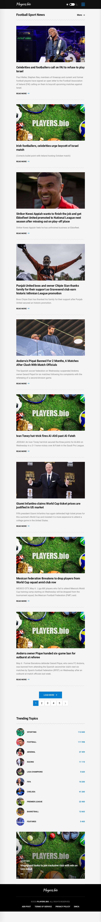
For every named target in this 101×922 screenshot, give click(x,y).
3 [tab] (31, 884)
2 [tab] (26, 884)
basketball (33, 822)
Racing (30, 772)
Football (31, 753)
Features (31, 832)
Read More (22, 95)
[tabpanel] (50, 865)
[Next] (65, 713)
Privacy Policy (63, 917)
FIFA (29, 792)
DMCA (76, 917)
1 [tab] (22, 884)
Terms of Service (43, 917)
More (81, 15)
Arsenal (31, 762)
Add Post (26, 917)
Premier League (34, 812)
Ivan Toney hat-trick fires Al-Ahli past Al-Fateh (45, 443)
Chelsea (31, 802)
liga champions (35, 782)
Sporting (31, 743)
